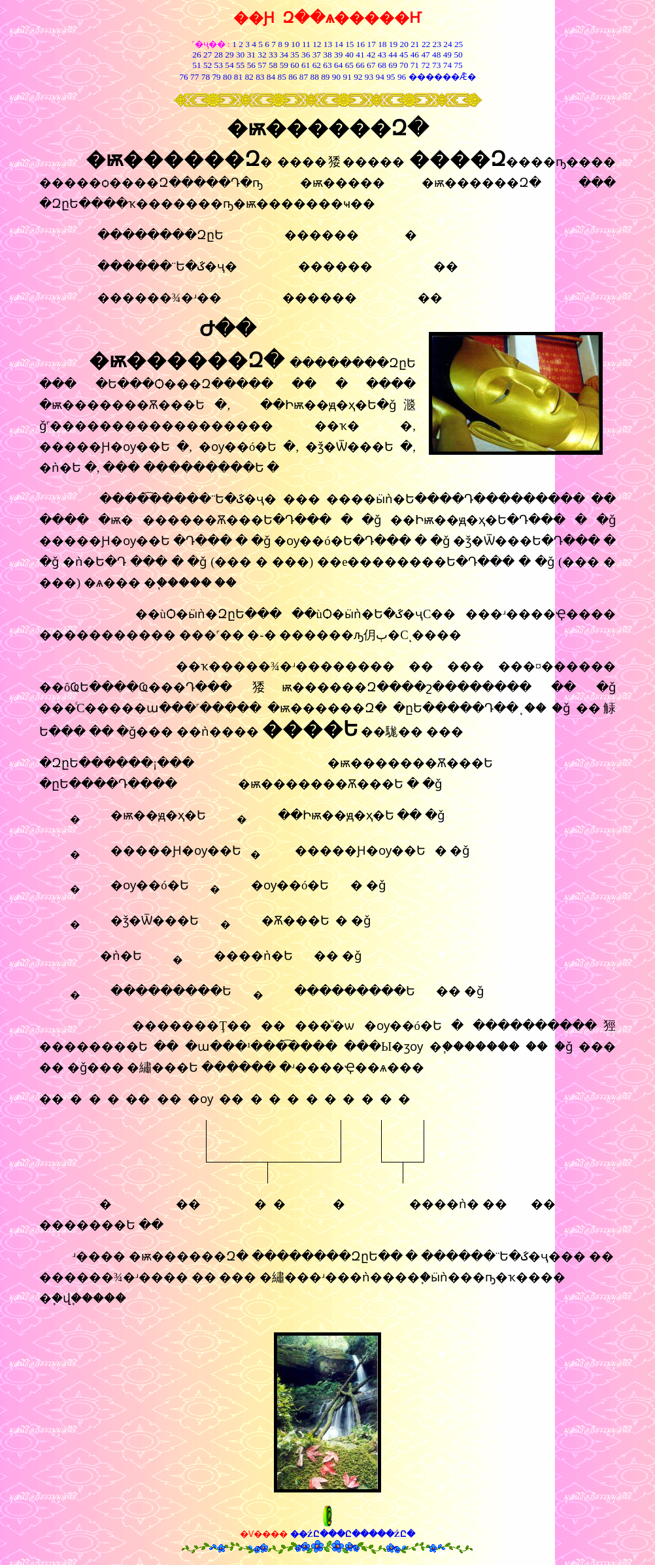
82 (248, 77)
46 (415, 54)
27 (207, 54)
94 (380, 77)
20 (404, 44)
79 (216, 77)
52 (207, 65)
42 (371, 54)
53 (218, 65)
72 (425, 65)
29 (229, 54)
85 (281, 77)
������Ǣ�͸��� (440, 77)
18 (382, 44)
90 (336, 77)
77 (194, 77)
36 (305, 54)
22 (426, 44)
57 (262, 65)
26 (196, 54)
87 (303, 77)
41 (360, 54)
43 (382, 54)
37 (316, 54)
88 (315, 77)
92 (358, 77)
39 (338, 54)
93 (369, 77)
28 (218, 54)
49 (446, 54)
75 (458, 65)
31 (251, 54)
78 (205, 77)
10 (295, 44)
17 (371, 44)
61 (305, 65)
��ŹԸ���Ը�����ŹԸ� (352, 1534)
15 (349, 44)
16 (360, 44)
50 (458, 54)
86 (292, 77)
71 (415, 65)
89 (325, 77)
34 (284, 54)
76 (183, 77)
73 (436, 65)
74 (447, 65)
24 (447, 44)
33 (273, 54)
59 (282, 65)
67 (371, 65)
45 (403, 54)
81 (238, 77)
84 (271, 77)
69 (392, 65)
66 (360, 65)
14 (339, 44)
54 (229, 65)
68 (382, 65)
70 (403, 65)
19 (393, 44)
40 (349, 54)
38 (327, 54)
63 (327, 65)
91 (347, 77)
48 (436, 54)
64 (338, 65)
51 (196, 65)
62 (316, 65)
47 (425, 54)
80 (226, 77)
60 (294, 65)
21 (415, 44)
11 (306, 44)
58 (273, 65)
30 (240, 54)
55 (240, 65)
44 (392, 54)
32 (262, 54)
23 (437, 44)
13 (328, 44)
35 (294, 54)
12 (316, 44)
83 (259, 77)
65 (349, 65)
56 (251, 65)
